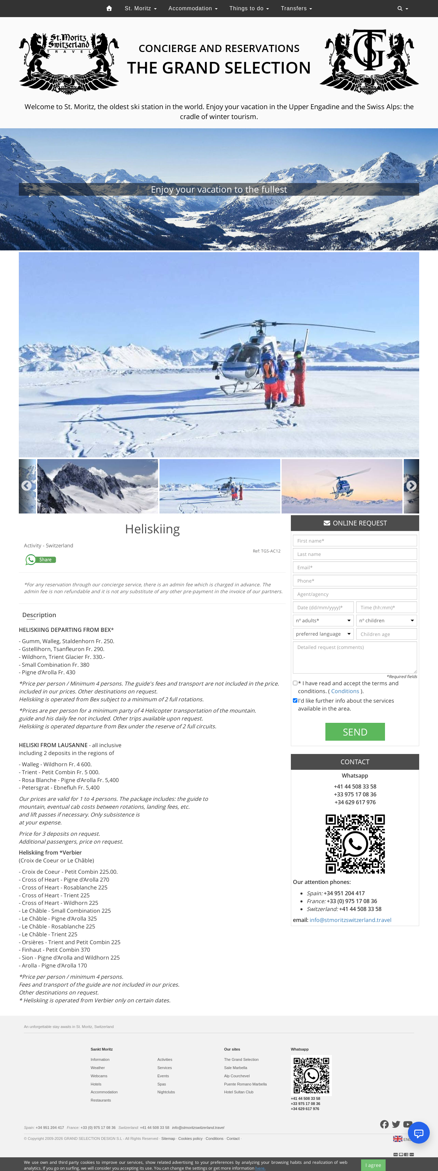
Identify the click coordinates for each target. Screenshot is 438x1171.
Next (411, 486)
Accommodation (192, 8)
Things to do (249, 8)
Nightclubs (166, 1092)
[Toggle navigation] (402, 8)
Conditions (346, 691)
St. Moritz (141, 8)
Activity (33, 545)
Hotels (96, 1084)
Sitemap (168, 1138)
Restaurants (101, 1100)
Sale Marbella (235, 1068)
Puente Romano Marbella (245, 1084)
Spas (161, 1084)
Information (100, 1059)
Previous (26, 486)
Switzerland (59, 545)
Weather (98, 1068)
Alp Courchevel (237, 1076)
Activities (164, 1059)
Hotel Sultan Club (239, 1092)
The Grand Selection (241, 1059)
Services (164, 1068)
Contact (234, 1138)
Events (163, 1076)
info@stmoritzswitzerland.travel (350, 920)
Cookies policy (191, 1138)
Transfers (296, 8)
